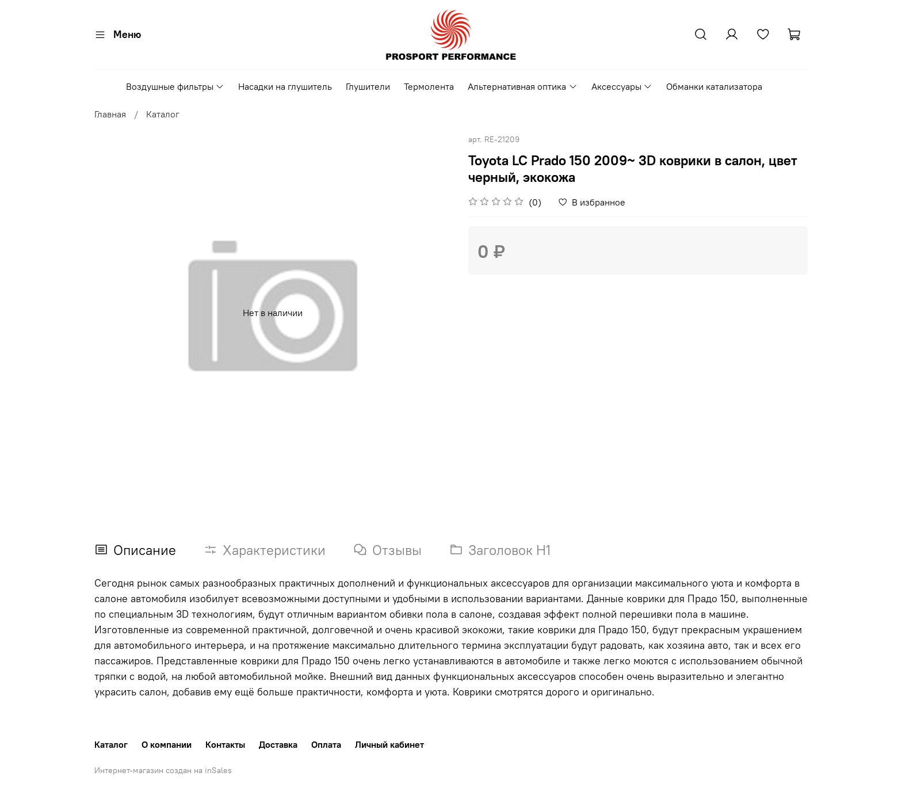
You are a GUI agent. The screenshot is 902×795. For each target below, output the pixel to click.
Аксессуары (621, 86)
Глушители (368, 86)
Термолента (429, 86)
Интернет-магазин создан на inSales (163, 770)
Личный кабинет (389, 744)
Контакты (225, 744)
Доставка (278, 744)
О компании (167, 744)
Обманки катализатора (714, 86)
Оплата (326, 744)
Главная (110, 114)
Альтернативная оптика (522, 86)
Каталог (162, 114)
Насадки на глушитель (285, 86)
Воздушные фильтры (175, 86)
